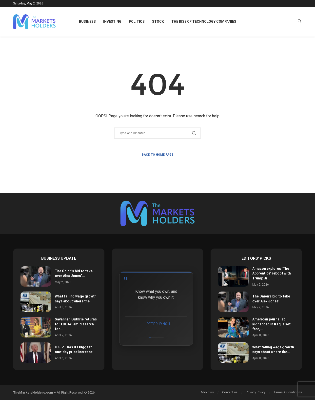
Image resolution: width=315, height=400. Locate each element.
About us (207, 392)
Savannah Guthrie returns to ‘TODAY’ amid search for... (76, 324)
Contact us (229, 392)
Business (87, 21)
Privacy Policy (255, 392)
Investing (112, 21)
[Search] (299, 21)
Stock (158, 21)
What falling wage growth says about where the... (76, 299)
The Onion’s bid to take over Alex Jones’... (74, 274)
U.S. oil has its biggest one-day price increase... (75, 350)
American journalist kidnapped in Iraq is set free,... (271, 324)
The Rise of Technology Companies (203, 21)
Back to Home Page (157, 154)
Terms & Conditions (288, 392)
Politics (137, 21)
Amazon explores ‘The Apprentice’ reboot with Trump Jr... (271, 273)
